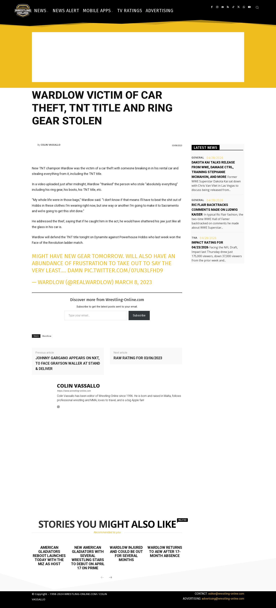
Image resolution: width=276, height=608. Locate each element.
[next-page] (110, 577)
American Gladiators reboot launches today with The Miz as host (49, 555)
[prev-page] (102, 577)
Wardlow (46, 336)
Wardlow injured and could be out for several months (126, 553)
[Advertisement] (138, 57)
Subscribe (139, 315)
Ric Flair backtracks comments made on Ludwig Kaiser (215, 209)
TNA (194, 237)
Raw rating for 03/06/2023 (138, 358)
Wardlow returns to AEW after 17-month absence (164, 551)
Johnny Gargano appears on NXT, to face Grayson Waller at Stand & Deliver (67, 363)
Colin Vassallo (51, 145)
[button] (257, 7)
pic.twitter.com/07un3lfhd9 (123, 270)
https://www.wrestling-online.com (74, 391)
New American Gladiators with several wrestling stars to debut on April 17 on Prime (88, 557)
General (198, 157)
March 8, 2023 (133, 282)
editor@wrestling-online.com (226, 592)
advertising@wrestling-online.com (223, 597)
